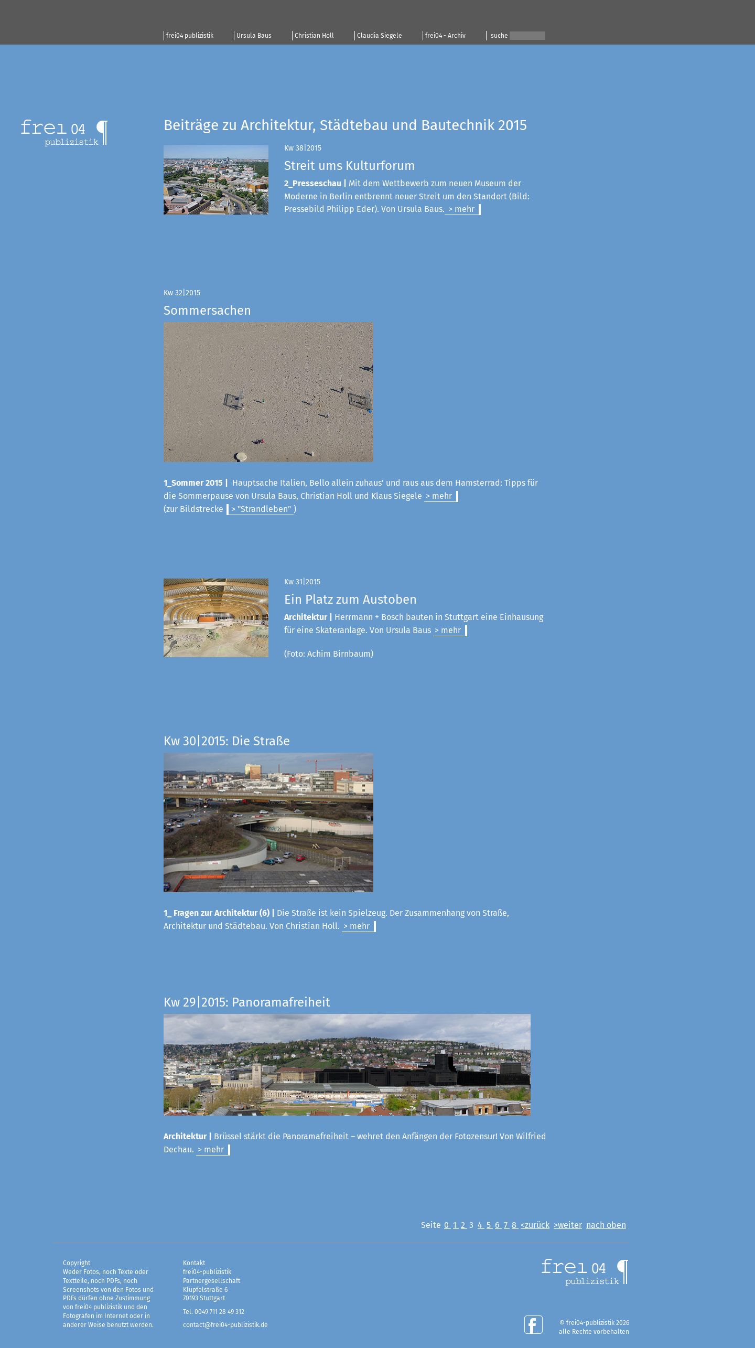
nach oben (606, 1225)
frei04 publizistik (189, 35)
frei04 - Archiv (445, 35)
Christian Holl (314, 35)
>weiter (568, 1225)
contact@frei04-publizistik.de (225, 1325)
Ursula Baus (254, 35)
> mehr (460, 209)
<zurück (535, 1225)
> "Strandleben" (261, 509)
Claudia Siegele (379, 35)
